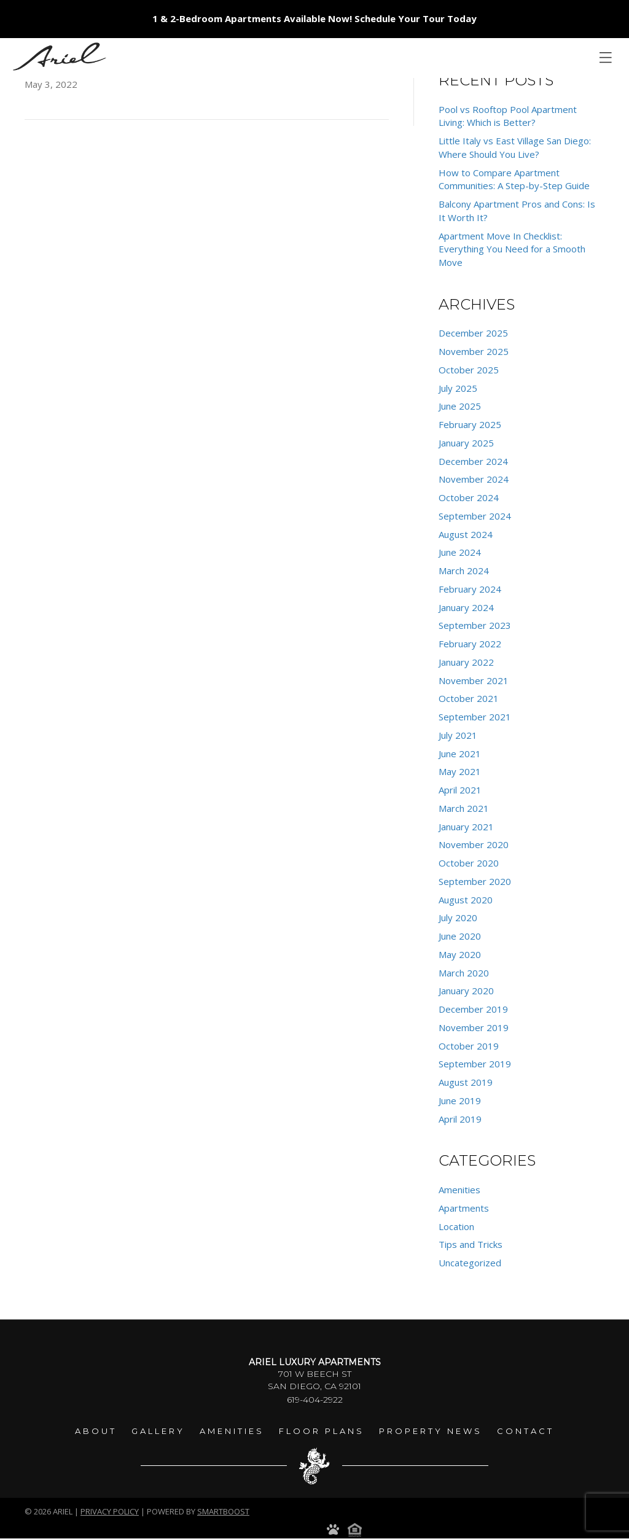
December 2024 (473, 461)
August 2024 (466, 534)
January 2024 (466, 607)
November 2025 (474, 351)
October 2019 (469, 1046)
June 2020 (460, 936)
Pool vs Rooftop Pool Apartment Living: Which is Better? (508, 116)
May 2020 (460, 954)
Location (456, 1226)
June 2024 (460, 552)
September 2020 (475, 881)
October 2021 (469, 698)
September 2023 (475, 625)
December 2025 (473, 333)
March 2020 (464, 973)
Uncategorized (470, 1263)
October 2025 (469, 370)
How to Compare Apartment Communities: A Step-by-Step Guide (514, 179)
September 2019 (475, 1064)
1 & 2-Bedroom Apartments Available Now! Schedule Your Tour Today (314, 18)
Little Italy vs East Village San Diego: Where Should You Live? (515, 147)
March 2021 (464, 808)
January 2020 (466, 990)
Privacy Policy (109, 1511)
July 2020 (458, 917)
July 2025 (458, 388)
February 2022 (470, 643)
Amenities (459, 1189)
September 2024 (475, 516)
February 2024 (470, 589)
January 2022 (466, 662)
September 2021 (475, 717)
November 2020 (474, 844)
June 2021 (460, 753)
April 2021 (460, 790)
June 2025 (460, 406)
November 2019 (474, 1027)
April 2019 (460, 1119)
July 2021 (458, 735)
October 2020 (469, 863)
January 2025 (466, 443)
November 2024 (474, 479)
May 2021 (460, 771)
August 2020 (466, 900)
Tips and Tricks (470, 1244)
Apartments (464, 1208)
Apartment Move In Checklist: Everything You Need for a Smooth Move (512, 249)
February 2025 (470, 424)
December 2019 (473, 1009)
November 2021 (474, 680)
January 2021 (466, 826)
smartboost (223, 1511)
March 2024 (464, 570)
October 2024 (469, 497)
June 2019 (460, 1100)
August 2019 (466, 1082)
